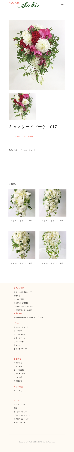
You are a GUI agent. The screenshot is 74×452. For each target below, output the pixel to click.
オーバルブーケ (19, 331)
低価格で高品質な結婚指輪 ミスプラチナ (28, 317)
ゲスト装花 (18, 366)
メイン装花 (18, 363)
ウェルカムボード (20, 374)
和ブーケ (17, 345)
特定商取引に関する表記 (23, 310)
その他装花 (18, 381)
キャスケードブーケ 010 (52, 263)
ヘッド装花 (18, 391)
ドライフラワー (19, 423)
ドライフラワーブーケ (22, 349)
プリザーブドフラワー (22, 415)
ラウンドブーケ (19, 334)
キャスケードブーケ (28, 150)
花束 (15, 408)
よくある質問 (19, 299)
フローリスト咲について (23, 292)
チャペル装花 (19, 370)
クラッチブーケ (19, 338)
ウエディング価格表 (21, 303)
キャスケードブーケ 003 (21, 221)
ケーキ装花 (18, 377)
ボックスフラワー (20, 412)
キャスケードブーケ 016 (21, 263)
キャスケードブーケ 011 (52, 221)
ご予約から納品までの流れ (23, 306)
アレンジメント (19, 404)
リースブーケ (19, 342)
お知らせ (17, 296)
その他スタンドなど (21, 419)
